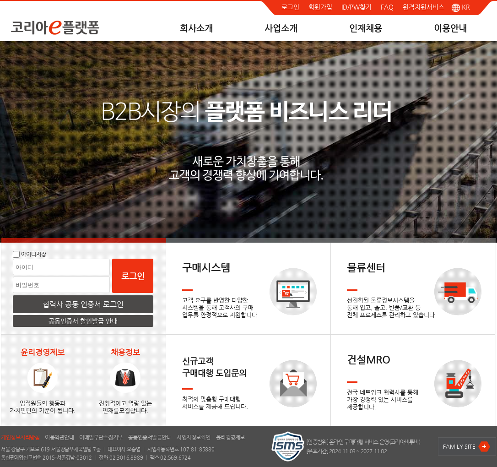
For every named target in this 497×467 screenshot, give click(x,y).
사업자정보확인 (194, 437)
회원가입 (320, 7)
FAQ (387, 7)
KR (461, 7)
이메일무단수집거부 (101, 437)
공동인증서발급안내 (150, 437)
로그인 (290, 7)
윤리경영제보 (230, 437)
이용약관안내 (59, 437)
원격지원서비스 (423, 7)
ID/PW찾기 (356, 7)
